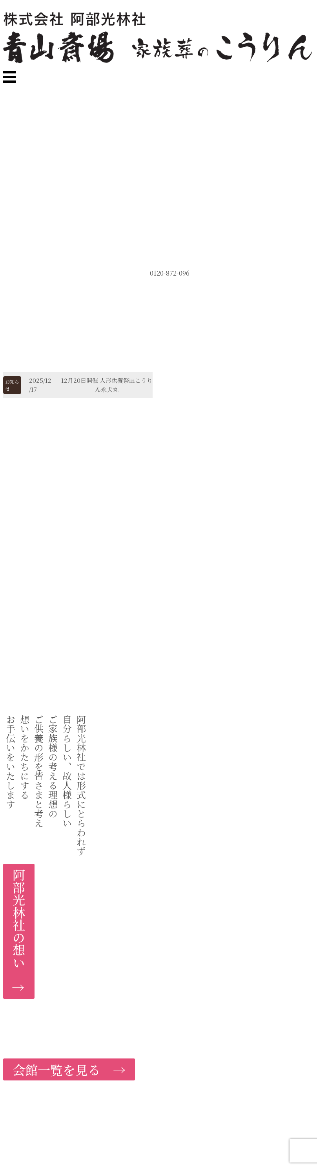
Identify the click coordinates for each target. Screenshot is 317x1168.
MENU (65, 103)
